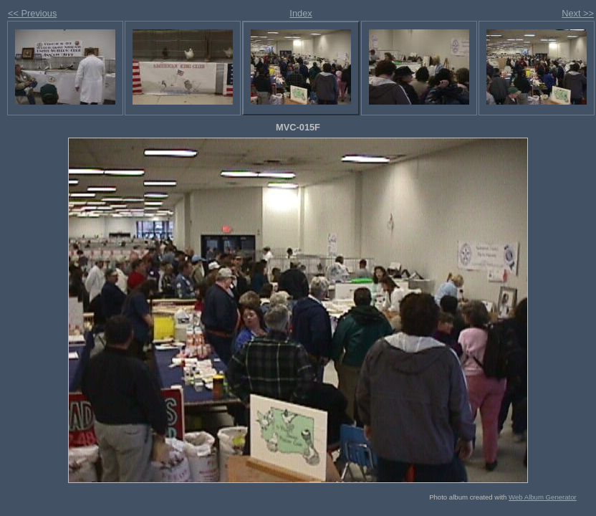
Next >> (578, 13)
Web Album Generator (543, 497)
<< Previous (32, 13)
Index (300, 13)
